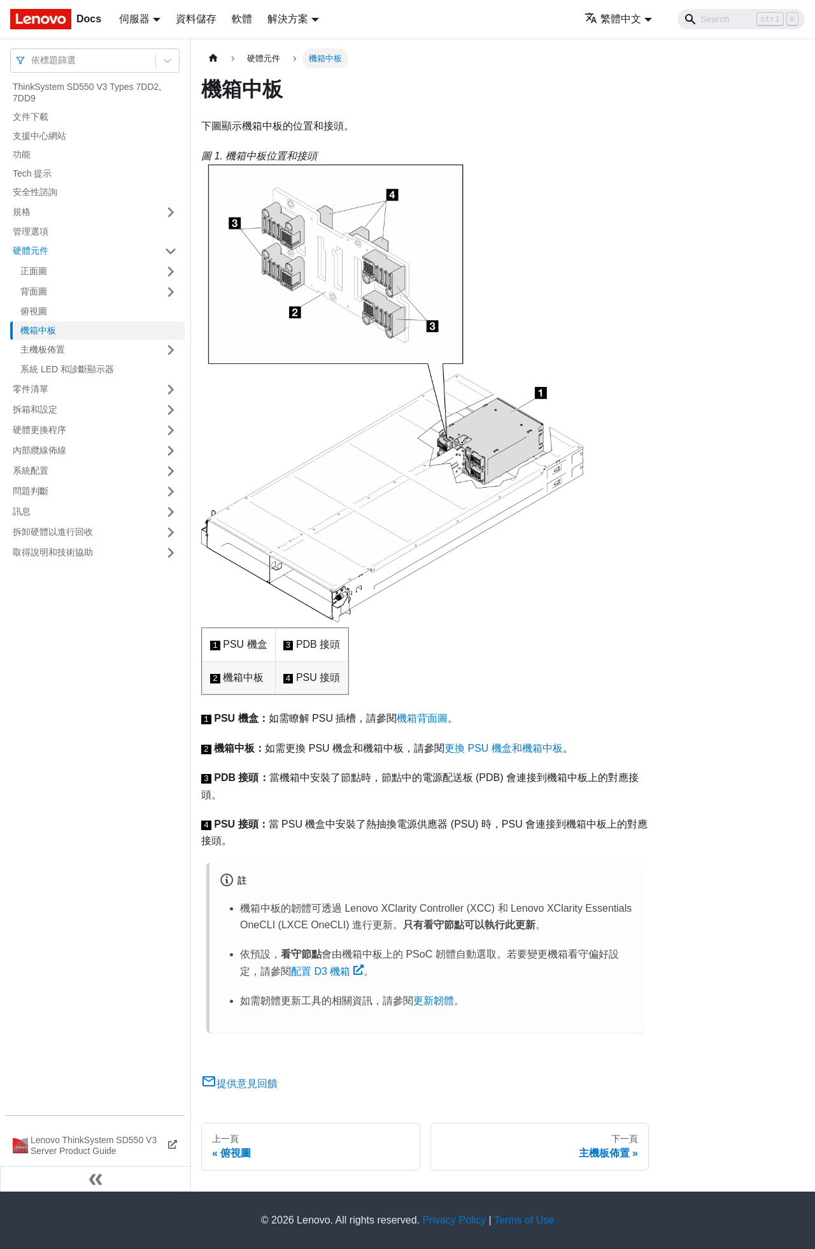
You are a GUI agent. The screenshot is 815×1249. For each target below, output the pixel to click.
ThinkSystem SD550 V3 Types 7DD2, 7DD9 (87, 92)
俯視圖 (33, 311)
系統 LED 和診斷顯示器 (67, 369)
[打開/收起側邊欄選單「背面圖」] (171, 292)
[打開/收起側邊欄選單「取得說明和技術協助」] (171, 553)
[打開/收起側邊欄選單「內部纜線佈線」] (171, 451)
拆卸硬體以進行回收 (53, 532)
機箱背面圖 (422, 718)
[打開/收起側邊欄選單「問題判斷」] (171, 491)
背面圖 (33, 291)
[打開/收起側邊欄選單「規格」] (171, 212)
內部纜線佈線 (39, 450)
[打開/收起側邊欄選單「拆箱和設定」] (171, 410)
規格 (22, 212)
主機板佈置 (42, 349)
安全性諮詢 (35, 192)
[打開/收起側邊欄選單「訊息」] (171, 512)
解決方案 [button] (287, 18)
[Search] (741, 19)
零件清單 (30, 389)
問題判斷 (30, 491)
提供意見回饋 (239, 1083)
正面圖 (33, 271)
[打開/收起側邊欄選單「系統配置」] (171, 471)
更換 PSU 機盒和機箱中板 (503, 748)
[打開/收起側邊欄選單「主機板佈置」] (171, 350)
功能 (22, 154)
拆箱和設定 (35, 409)
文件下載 (30, 117)
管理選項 (30, 231)
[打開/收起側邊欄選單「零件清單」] (171, 389)
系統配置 (30, 470)
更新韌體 (433, 1000)
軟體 (242, 18)
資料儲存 (196, 18)
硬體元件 (30, 250)
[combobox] (32, 60)
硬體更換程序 (39, 430)
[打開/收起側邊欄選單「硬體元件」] (171, 251)
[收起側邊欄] (95, 1179)
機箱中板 (38, 330)
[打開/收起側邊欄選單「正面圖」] (171, 271)
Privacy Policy (454, 1220)
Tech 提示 (32, 173)
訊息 (22, 511)
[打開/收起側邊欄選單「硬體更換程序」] (171, 430)
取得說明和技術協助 (53, 552)
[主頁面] (213, 58)
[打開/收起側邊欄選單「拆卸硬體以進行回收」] (171, 532)
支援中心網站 (39, 136)
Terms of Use (524, 1220)
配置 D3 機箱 (327, 971)
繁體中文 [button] (613, 18)
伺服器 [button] (134, 18)
